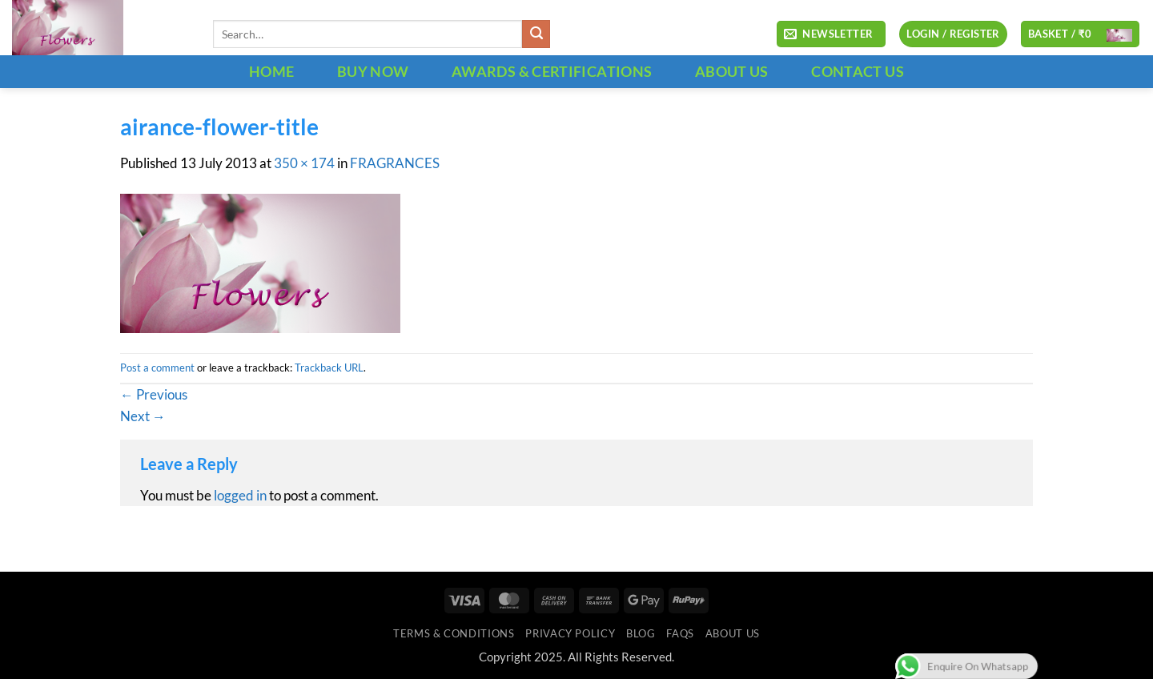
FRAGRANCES (395, 163)
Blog (641, 633)
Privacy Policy (570, 633)
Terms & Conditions (453, 633)
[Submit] (536, 34)
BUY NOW (373, 71)
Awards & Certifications (552, 71)
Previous (153, 395)
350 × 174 (304, 163)
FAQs (680, 633)
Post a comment (157, 367)
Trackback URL (329, 367)
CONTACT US (857, 71)
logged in (240, 496)
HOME (271, 71)
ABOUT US (732, 71)
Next (143, 416)
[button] (831, 34)
